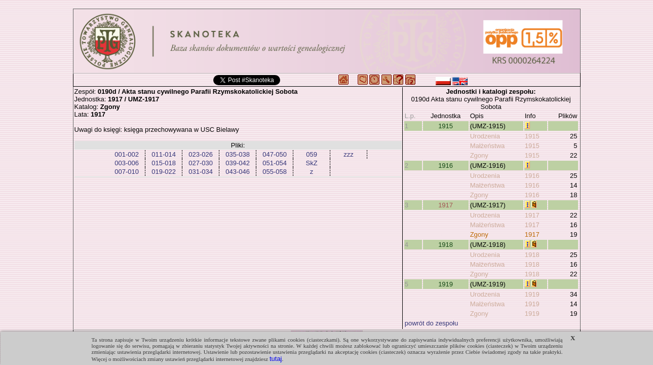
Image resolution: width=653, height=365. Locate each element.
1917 (445, 205)
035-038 (237, 154)
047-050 (274, 154)
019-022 (163, 171)
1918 (445, 244)
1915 (445, 126)
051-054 (274, 163)
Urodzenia (485, 136)
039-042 (237, 163)
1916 (445, 165)
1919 (445, 284)
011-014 (163, 154)
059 (311, 154)
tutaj (276, 358)
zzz (348, 154)
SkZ (312, 163)
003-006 (126, 163)
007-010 (126, 171)
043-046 (237, 171)
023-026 (200, 154)
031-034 (200, 171)
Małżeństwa (487, 146)
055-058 (274, 171)
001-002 (126, 154)
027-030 (200, 163)
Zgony (479, 155)
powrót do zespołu (431, 323)
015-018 (163, 163)
